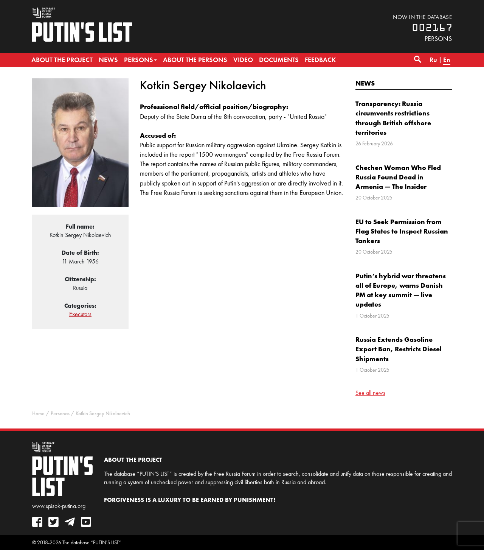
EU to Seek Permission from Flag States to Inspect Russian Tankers (401, 231)
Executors (80, 314)
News (365, 83)
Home (38, 413)
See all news (370, 392)
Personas (60, 413)
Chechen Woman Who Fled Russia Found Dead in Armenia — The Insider (398, 177)
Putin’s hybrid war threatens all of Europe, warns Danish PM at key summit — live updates (400, 290)
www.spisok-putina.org (58, 505)
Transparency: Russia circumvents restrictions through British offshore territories (393, 118)
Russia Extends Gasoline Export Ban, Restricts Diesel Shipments (398, 349)
